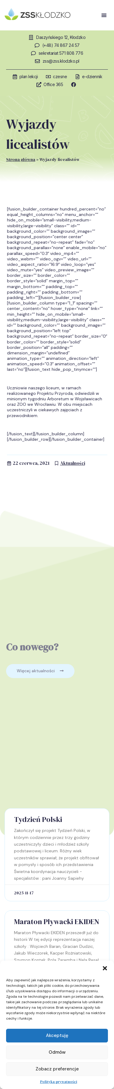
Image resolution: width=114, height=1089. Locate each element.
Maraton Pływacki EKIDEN (56, 922)
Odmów (57, 1052)
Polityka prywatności (58, 1081)
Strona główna (20, 159)
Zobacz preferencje (57, 1069)
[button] (105, 968)
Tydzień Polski (38, 819)
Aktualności (72, 463)
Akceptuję (57, 1035)
